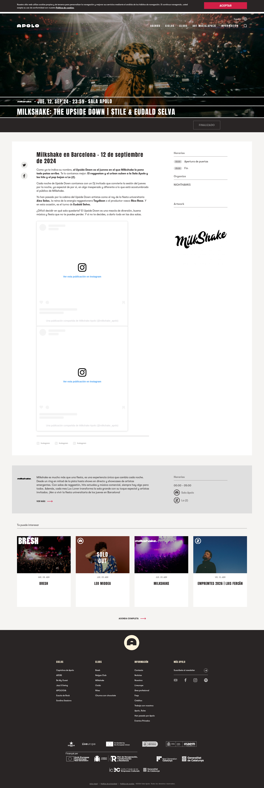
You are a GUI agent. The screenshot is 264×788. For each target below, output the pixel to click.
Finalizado (207, 123)
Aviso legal (94, 782)
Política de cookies (65, 8)
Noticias (138, 673)
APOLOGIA (61, 689)
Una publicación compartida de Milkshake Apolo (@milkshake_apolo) (82, 319)
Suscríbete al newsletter (184, 668)
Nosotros (138, 678)
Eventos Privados (142, 719)
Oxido (98, 684)
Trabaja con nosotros (144, 704)
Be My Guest (62, 678)
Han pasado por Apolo (145, 714)
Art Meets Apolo (204, 24)
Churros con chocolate (105, 694)
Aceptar (226, 6)
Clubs (183, 24)
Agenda (155, 24)
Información (230, 24)
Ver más (44, 499)
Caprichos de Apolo (65, 668)
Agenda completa (132, 617)
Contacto (139, 668)
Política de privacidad (109, 782)
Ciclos (169, 24)
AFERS (59, 673)
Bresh (97, 668)
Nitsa (97, 689)
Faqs (137, 694)
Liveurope (139, 684)
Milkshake (99, 678)
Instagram (45, 441)
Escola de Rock (63, 694)
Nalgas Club (100, 673)
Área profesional (142, 689)
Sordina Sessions (63, 699)
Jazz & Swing (62, 684)
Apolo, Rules (140, 709)
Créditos (138, 699)
